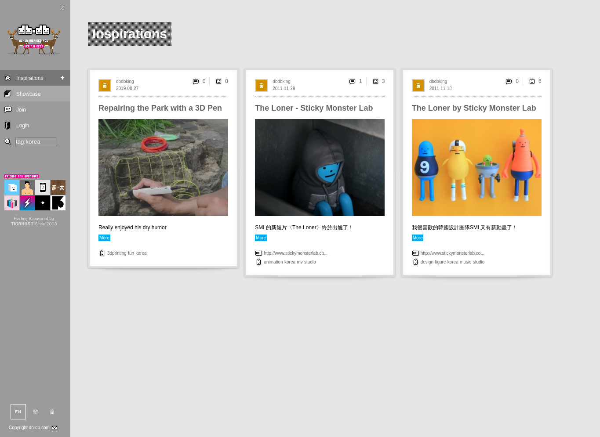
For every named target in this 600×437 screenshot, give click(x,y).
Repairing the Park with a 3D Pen (160, 108)
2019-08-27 (127, 88)
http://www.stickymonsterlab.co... (295, 253)
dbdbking (125, 81)
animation (273, 262)
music (465, 262)
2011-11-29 (284, 88)
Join (21, 110)
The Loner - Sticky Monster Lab (314, 108)
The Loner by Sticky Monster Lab (474, 108)
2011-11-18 (440, 88)
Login (22, 126)
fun (131, 253)
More (104, 237)
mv (299, 262)
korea (141, 253)
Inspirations (29, 78)
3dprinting (117, 253)
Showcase (28, 94)
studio (310, 262)
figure (440, 262)
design (427, 262)
